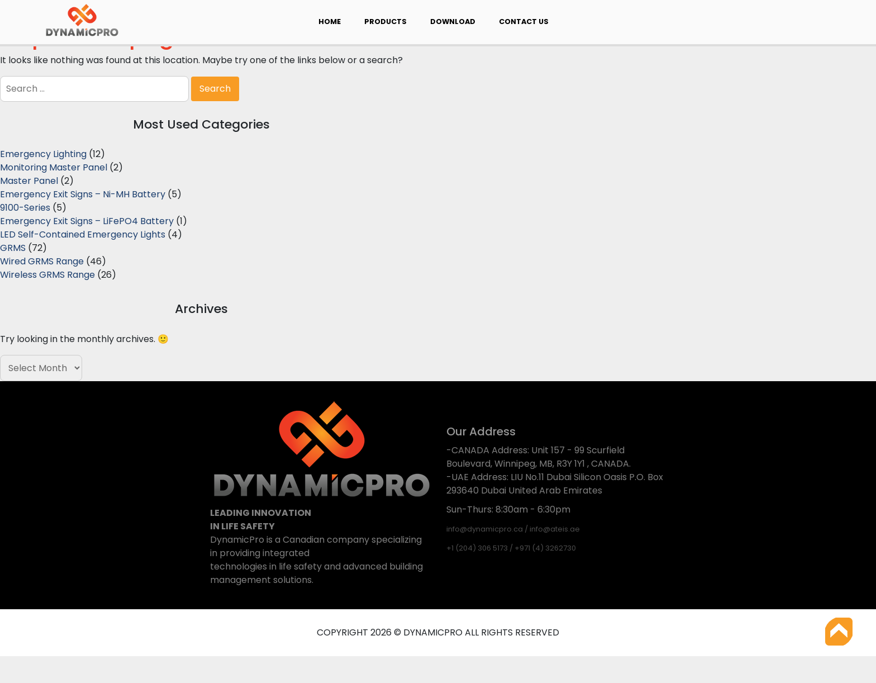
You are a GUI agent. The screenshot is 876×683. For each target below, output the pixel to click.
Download (452, 21)
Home (329, 21)
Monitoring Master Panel (53, 167)
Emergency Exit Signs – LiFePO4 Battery (87, 221)
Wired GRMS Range (42, 261)
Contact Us (524, 21)
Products (385, 21)
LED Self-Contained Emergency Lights (82, 234)
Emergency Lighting (43, 154)
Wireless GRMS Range (47, 274)
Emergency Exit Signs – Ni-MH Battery (82, 194)
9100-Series (25, 207)
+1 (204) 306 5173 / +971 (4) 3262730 (511, 548)
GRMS (13, 247)
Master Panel (29, 180)
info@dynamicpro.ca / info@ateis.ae (513, 529)
